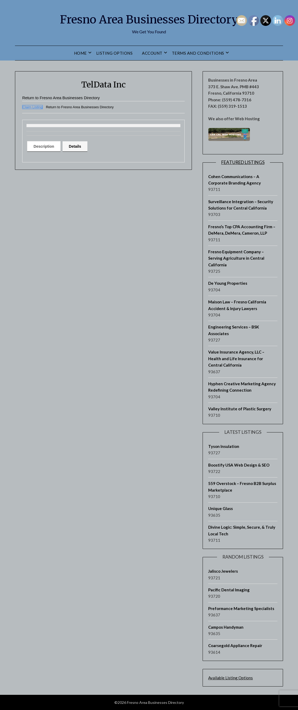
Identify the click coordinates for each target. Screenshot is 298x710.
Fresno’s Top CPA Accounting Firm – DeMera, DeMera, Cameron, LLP (241, 229)
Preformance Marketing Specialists (241, 608)
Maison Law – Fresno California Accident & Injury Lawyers (237, 305)
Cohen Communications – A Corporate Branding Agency (234, 179)
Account (152, 53)
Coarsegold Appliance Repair (235, 645)
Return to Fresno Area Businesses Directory (64, 97)
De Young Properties (227, 283)
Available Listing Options (230, 677)
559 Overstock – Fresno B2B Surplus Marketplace (242, 486)
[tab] (45, 146)
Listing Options (114, 53)
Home (80, 53)
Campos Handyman (225, 627)
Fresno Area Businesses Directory (149, 19)
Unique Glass (220, 508)
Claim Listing (32, 107)
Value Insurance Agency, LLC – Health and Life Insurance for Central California (236, 358)
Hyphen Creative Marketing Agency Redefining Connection (242, 386)
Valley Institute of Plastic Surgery (239, 408)
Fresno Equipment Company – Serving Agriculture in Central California (236, 258)
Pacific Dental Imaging (229, 589)
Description (45, 146)
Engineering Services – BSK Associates (233, 330)
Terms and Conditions (198, 53)
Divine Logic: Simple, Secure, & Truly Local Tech (241, 530)
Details (80, 146)
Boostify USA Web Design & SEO (238, 465)
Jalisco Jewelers (223, 571)
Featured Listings (243, 162)
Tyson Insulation (223, 446)
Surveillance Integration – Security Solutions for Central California (240, 204)
